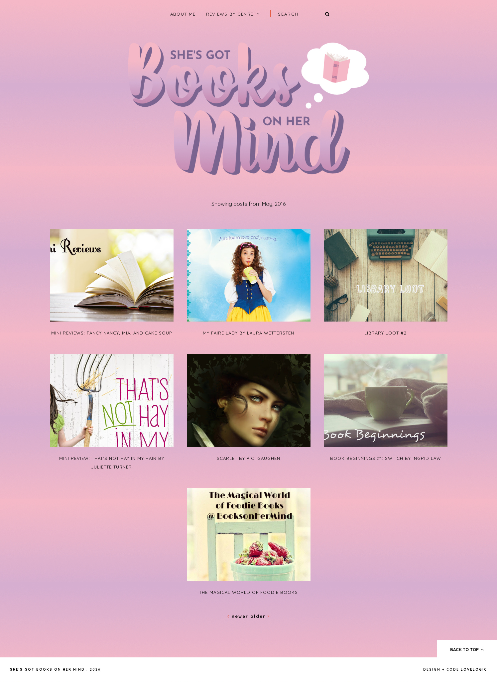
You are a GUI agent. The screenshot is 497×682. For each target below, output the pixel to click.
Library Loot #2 (385, 333)
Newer (238, 616)
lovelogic (474, 669)
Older (260, 616)
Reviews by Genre (230, 14)
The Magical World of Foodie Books (248, 592)
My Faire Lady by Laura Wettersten (248, 333)
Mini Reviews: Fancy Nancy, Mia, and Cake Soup (111, 333)
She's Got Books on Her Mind (47, 669)
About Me (182, 14)
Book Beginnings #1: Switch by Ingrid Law (385, 458)
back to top (467, 649)
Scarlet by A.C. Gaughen (248, 458)
